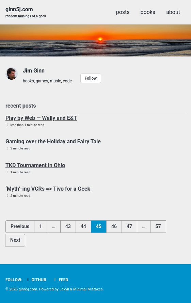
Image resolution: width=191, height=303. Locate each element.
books (148, 12)
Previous (20, 226)
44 (83, 226)
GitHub (36, 279)
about (173, 12)
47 (129, 226)
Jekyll (64, 289)
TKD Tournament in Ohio (35, 165)
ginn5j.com (25, 12)
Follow (91, 78)
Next (15, 240)
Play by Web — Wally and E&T (41, 118)
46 (114, 226)
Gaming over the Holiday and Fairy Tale (53, 141)
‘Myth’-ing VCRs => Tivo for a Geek (47, 189)
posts (123, 12)
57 (158, 226)
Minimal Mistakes (88, 289)
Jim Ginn (34, 70)
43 (68, 226)
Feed (60, 279)
